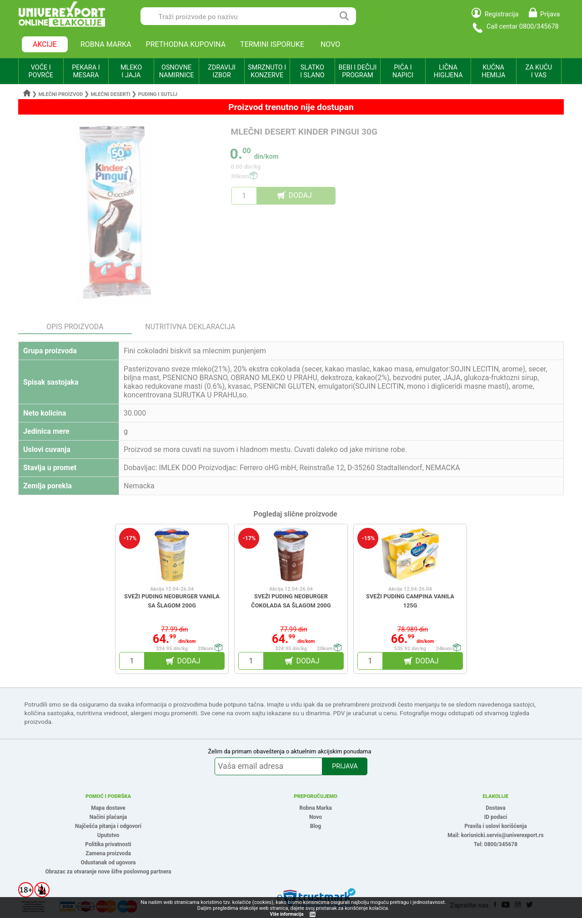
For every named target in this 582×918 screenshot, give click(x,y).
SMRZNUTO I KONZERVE (267, 71)
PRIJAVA (344, 766)
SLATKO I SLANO (312, 71)
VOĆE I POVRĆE (41, 71)
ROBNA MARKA (105, 44)
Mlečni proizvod (61, 94)
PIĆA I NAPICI (402, 71)
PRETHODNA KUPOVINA (186, 44)
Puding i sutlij (157, 94)
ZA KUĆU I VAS (538, 71)
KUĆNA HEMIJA (493, 71)
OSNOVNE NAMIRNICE (176, 71)
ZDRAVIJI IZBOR (222, 71)
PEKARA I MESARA (86, 71)
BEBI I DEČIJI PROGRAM (358, 71)
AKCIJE (45, 44)
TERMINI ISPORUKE (272, 44)
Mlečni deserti (110, 94)
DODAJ (300, 195)
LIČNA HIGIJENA (448, 71)
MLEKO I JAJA (131, 71)
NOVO (330, 44)
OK (313, 915)
